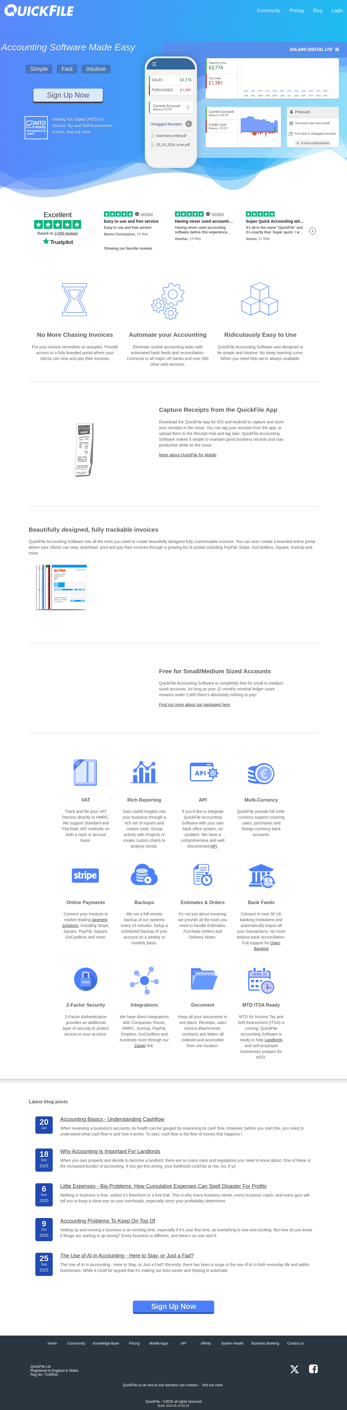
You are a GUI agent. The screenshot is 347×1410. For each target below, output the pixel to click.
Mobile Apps (158, 1343)
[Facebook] (310, 1369)
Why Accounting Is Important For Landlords (110, 1151)
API (214, 846)
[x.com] (292, 1369)
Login (337, 10)
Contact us (295, 1343)
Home (52, 1343)
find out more (212, 1385)
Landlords (274, 1040)
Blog (317, 10)
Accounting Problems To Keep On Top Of (107, 1221)
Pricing (297, 10)
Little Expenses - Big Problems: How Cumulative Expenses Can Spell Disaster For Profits (163, 1186)
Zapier (140, 1045)
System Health (232, 1343)
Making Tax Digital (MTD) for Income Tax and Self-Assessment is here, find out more (82, 125)
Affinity (206, 1343)
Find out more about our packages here (194, 704)
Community (268, 10)
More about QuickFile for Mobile (187, 455)
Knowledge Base (106, 1343)
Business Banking (265, 1343)
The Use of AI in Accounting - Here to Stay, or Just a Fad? (127, 1256)
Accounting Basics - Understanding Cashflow (112, 1119)
